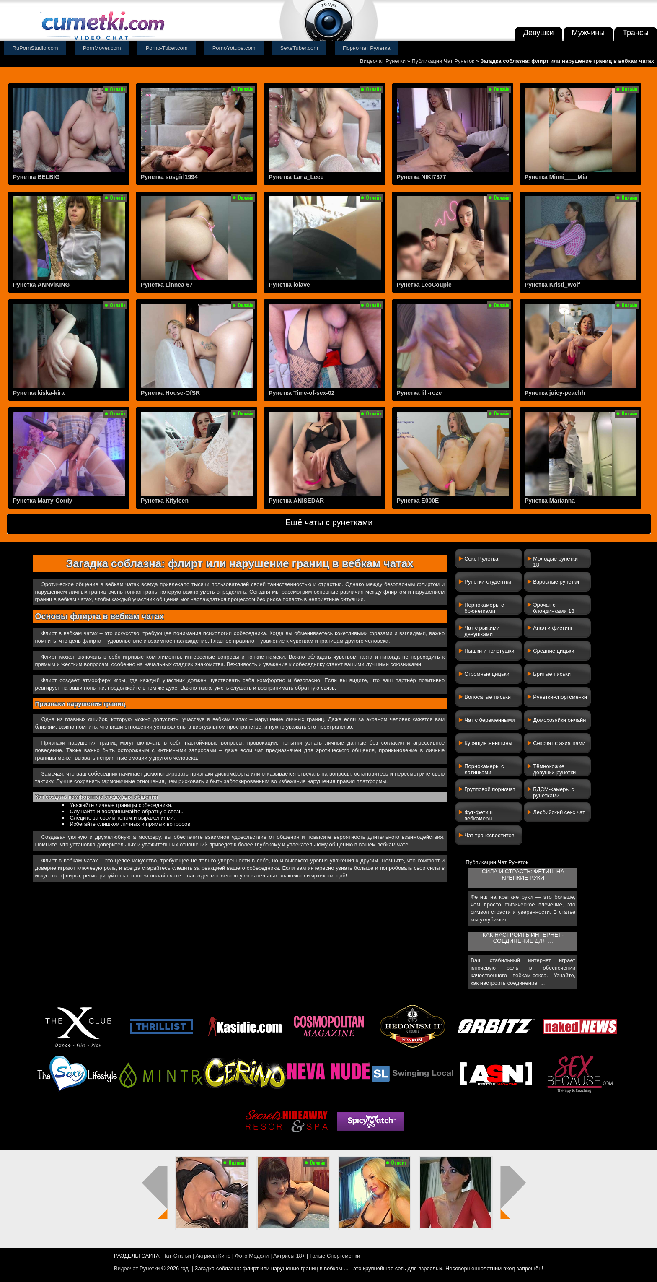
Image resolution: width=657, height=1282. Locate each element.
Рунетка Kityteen (165, 500)
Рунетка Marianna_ (551, 500)
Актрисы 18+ (289, 1256)
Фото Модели (252, 1256)
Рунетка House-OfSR (170, 392)
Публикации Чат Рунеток (443, 61)
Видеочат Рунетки (383, 61)
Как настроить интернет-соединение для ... (523, 938)
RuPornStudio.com (35, 48)
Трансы (636, 33)
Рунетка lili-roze (419, 392)
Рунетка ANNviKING (41, 284)
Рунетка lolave (289, 284)
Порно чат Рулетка (367, 48)
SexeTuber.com (299, 48)
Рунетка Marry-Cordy (42, 500)
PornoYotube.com (234, 48)
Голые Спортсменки (335, 1256)
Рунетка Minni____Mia (556, 177)
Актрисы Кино (212, 1256)
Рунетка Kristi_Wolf (552, 284)
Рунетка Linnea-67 (167, 284)
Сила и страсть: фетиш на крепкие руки (523, 874)
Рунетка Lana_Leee (296, 177)
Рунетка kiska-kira (39, 392)
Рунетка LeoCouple (424, 284)
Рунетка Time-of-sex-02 (301, 392)
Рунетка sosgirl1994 (169, 177)
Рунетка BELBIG (36, 177)
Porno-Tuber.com (167, 48)
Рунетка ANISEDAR (296, 500)
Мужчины (588, 33)
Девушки (538, 33)
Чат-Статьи (177, 1256)
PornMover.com (102, 48)
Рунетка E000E (418, 500)
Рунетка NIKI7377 (421, 177)
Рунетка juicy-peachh (555, 392)
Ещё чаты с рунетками (328, 522)
